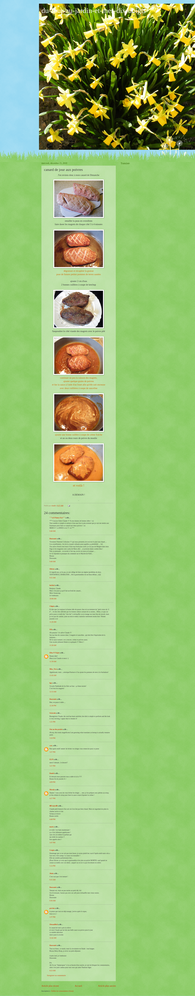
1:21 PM (52, 722)
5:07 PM (52, 843)
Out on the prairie (56, 729)
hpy (50, 683)
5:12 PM (52, 866)
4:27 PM (52, 798)
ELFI (51, 759)
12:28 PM (52, 706)
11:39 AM (52, 661)
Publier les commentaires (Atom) (62, 991)
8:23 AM (52, 971)
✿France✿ (53, 806)
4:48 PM (52, 819)
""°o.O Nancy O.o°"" (57, 518)
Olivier (51, 569)
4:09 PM (52, 782)
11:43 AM (52, 675)
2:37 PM (52, 917)
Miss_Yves (53, 669)
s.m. (50, 745)
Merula (52, 790)
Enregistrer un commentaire (56, 975)
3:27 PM (52, 752)
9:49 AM (52, 561)
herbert (52, 585)
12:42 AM (52, 938)
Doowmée (52, 539)
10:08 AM (52, 599)
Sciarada (52, 713)
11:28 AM (52, 645)
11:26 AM (52, 622)
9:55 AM (52, 578)
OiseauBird (53, 924)
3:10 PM (52, 738)
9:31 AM (52, 880)
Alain (51, 873)
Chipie (51, 606)
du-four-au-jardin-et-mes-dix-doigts (93, 10)
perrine (52, 908)
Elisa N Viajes (54, 653)
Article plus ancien (107, 986)
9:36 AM (52, 901)
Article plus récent (50, 986)
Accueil (78, 986)
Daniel (51, 773)
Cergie (51, 850)
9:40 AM (52, 531)
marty (51, 827)
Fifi (50, 629)
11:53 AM (52, 692)
